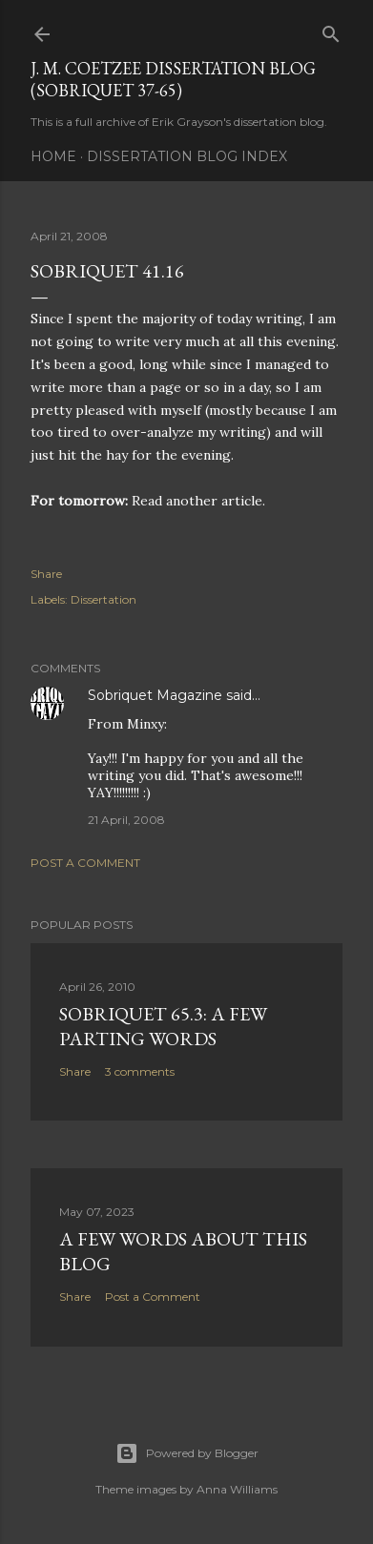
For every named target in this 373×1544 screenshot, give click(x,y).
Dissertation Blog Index (187, 156)
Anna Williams (237, 1489)
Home (53, 156)
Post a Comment (85, 862)
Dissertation (103, 599)
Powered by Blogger (187, 1453)
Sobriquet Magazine (155, 695)
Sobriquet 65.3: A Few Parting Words (163, 1026)
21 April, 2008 (126, 820)
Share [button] (46, 573)
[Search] (331, 30)
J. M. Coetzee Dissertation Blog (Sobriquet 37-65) (173, 79)
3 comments (140, 1071)
